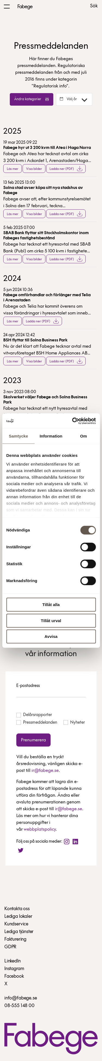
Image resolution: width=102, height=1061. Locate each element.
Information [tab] (51, 436)
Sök (94, 6)
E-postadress (28, 686)
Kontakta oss (17, 909)
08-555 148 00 (19, 1005)
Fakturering (15, 939)
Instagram (14, 968)
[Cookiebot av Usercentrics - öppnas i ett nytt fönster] (73, 420)
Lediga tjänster (18, 931)
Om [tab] (83, 436)
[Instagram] (66, 841)
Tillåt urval (51, 620)
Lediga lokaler (18, 916)
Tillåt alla (51, 604)
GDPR (10, 947)
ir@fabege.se (45, 770)
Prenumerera (33, 740)
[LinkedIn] (75, 841)
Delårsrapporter (34, 715)
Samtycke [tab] (18, 436)
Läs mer (12, 169)
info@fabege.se (20, 998)
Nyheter (74, 722)
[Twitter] (20, 850)
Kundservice (16, 924)
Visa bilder (34, 169)
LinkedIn (12, 961)
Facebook (14, 976)
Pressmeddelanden (36, 722)
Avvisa (51, 636)
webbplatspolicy (40, 829)
